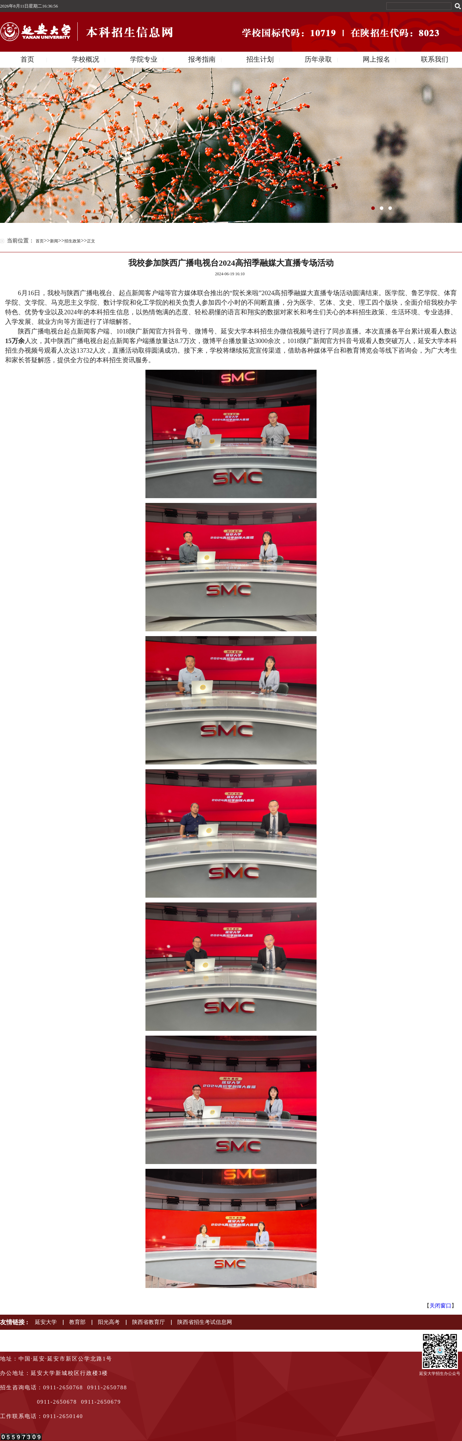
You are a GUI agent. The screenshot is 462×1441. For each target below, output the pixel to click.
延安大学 (46, 1322)
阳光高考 (109, 1322)
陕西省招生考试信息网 (204, 1322)
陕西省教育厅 (148, 1322)
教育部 (77, 1322)
